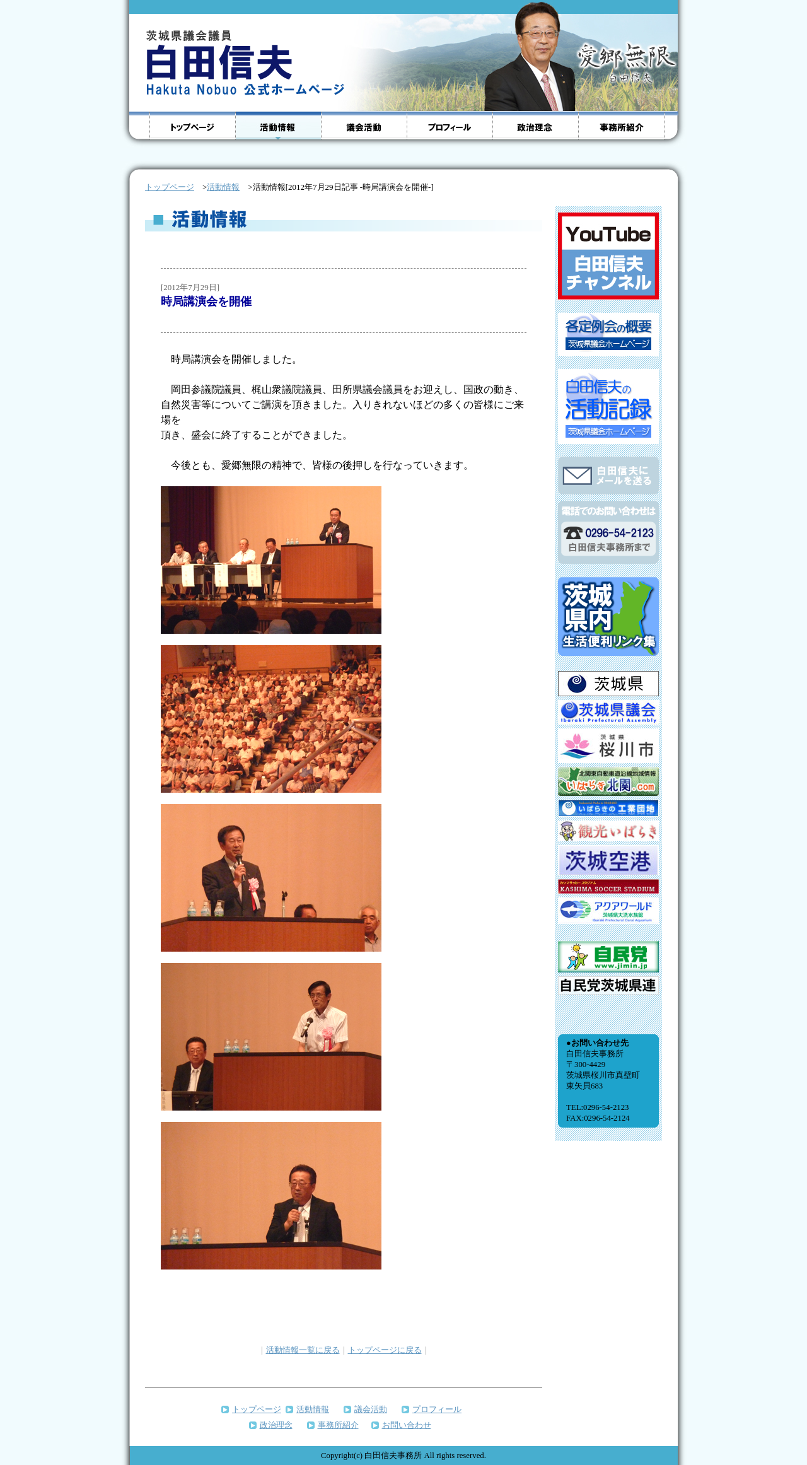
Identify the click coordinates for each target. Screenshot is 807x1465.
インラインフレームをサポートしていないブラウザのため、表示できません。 (608, 726)
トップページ (256, 1409)
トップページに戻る (385, 1350)
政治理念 (276, 1425)
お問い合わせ (406, 1425)
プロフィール (437, 1409)
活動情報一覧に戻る (303, 1350)
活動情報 (223, 187)
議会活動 (370, 1409)
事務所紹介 (338, 1425)
